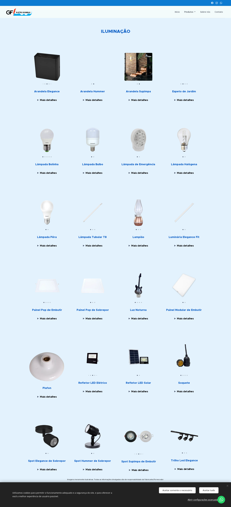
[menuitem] (175, 12)
